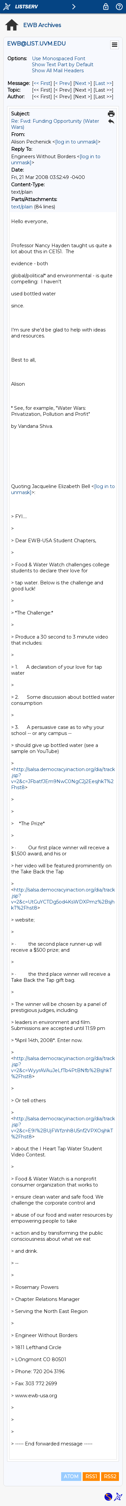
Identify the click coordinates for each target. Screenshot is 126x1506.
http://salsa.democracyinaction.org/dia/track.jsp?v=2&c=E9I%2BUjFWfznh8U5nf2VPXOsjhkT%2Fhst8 (63, 1128)
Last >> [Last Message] (103, 83)
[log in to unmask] (76, 142)
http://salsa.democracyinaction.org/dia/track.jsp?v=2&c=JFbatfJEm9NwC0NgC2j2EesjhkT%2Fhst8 (63, 778)
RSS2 (110, 1477)
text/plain (22, 207)
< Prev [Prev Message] (62, 83)
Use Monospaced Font (58, 59)
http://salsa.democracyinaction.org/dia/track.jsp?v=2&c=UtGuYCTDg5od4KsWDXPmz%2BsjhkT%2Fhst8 (63, 899)
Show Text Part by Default (62, 65)
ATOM (71, 1477)
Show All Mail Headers (58, 71)
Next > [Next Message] (82, 83)
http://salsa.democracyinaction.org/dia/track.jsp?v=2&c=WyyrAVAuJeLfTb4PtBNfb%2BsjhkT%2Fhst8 (63, 1067)
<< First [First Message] (42, 83)
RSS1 (91, 1477)
